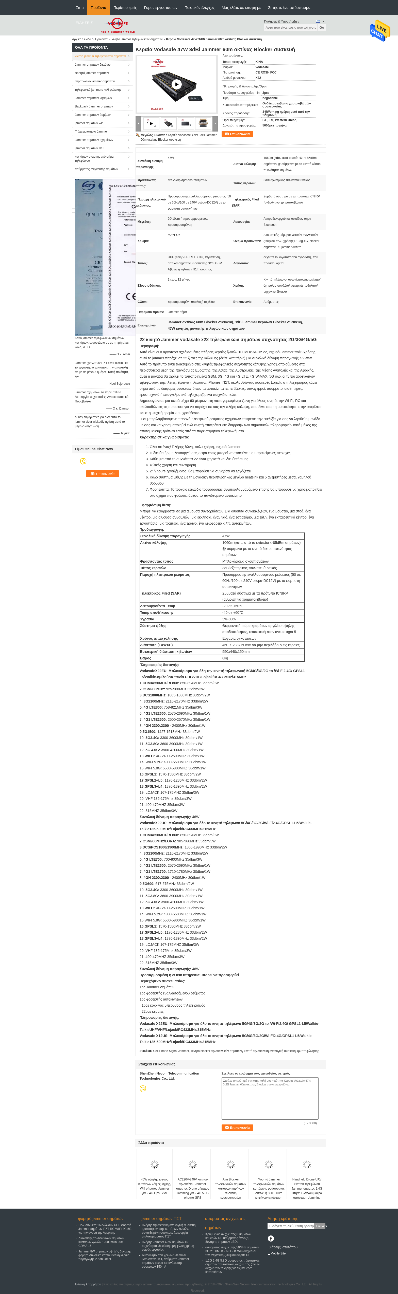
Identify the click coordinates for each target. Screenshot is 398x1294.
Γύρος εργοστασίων (160, 7)
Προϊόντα (98, 7)
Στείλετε (320, 1226)
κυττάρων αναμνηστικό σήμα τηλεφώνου (94, 158)
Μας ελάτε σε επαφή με (241, 7)
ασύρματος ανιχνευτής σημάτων (96, 169)
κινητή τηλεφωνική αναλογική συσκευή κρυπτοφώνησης (281, 1051)
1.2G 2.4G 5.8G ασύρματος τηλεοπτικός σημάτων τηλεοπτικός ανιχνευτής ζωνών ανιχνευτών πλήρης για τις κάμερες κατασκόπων (232, 1266)
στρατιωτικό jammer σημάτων (95, 81)
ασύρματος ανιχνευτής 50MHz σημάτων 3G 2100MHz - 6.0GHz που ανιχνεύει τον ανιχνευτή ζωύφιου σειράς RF (232, 1251)
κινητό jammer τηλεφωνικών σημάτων (137, 39)
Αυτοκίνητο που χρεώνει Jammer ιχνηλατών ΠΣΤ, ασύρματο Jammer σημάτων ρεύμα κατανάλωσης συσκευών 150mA (165, 1260)
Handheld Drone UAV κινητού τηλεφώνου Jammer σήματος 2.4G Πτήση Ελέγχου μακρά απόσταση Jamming (307, 1188)
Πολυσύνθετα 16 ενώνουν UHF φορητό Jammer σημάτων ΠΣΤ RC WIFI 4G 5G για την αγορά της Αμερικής (104, 1228)
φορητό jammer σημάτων (92, 73)
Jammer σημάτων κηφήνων (93, 98)
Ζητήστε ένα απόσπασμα (289, 7)
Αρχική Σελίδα (81, 39)
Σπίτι (80, 7)
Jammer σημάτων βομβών (93, 115)
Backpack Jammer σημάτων (94, 106)
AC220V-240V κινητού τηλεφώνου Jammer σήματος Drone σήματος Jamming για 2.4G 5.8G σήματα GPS (192, 1188)
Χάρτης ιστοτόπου (283, 1247)
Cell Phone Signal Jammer (171, 1051)
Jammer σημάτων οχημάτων (94, 140)
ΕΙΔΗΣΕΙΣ (84, 23)
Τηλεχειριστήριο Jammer (91, 131)
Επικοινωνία (240, 134)
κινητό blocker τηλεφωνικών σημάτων (216, 1051)
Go (321, 27)
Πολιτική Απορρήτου (87, 1284)
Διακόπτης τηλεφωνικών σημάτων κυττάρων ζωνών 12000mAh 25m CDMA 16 (101, 1242)
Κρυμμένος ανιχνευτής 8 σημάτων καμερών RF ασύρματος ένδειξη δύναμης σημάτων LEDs (228, 1238)
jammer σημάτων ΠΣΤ (90, 148)
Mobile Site (277, 1253)
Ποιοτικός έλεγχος (199, 7)
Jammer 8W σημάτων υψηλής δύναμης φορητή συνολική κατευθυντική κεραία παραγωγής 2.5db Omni (104, 1255)
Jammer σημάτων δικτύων (92, 64)
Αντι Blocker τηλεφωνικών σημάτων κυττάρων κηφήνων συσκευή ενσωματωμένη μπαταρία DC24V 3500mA (230, 1193)
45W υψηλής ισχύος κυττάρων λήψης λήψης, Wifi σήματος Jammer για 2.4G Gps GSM (154, 1186)
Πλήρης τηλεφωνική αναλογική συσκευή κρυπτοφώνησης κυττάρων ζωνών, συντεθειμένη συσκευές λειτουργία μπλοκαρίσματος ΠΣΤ (169, 1230)
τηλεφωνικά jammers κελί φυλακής (98, 89)
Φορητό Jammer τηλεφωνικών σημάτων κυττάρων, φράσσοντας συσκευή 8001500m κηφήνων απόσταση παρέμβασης (269, 1191)
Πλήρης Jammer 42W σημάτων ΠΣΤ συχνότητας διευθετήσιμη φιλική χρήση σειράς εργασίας (168, 1245)
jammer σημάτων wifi (89, 123)
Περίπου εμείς (125, 7)
